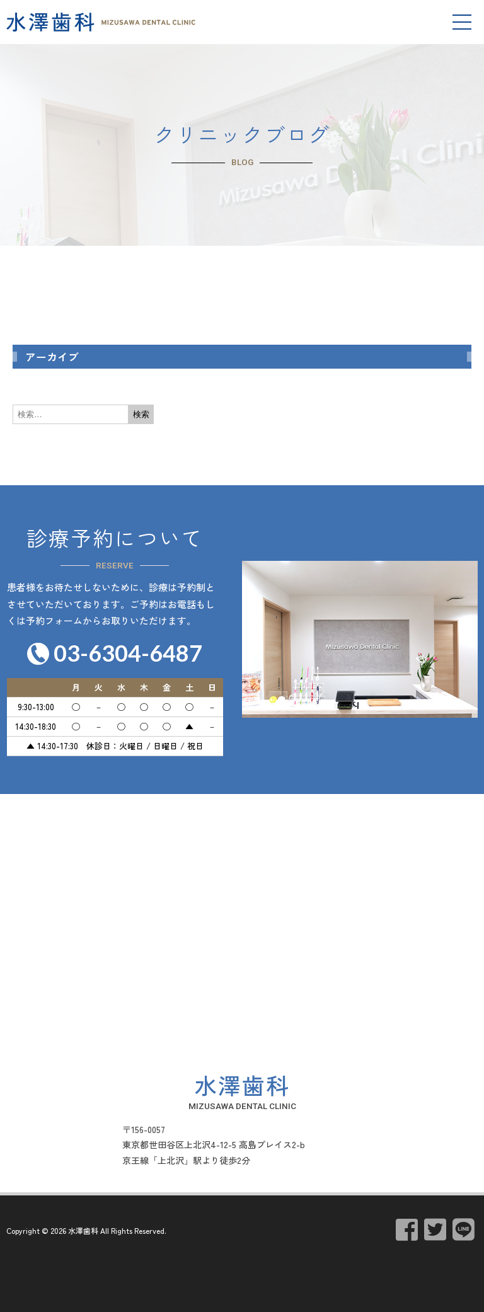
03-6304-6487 (128, 653)
